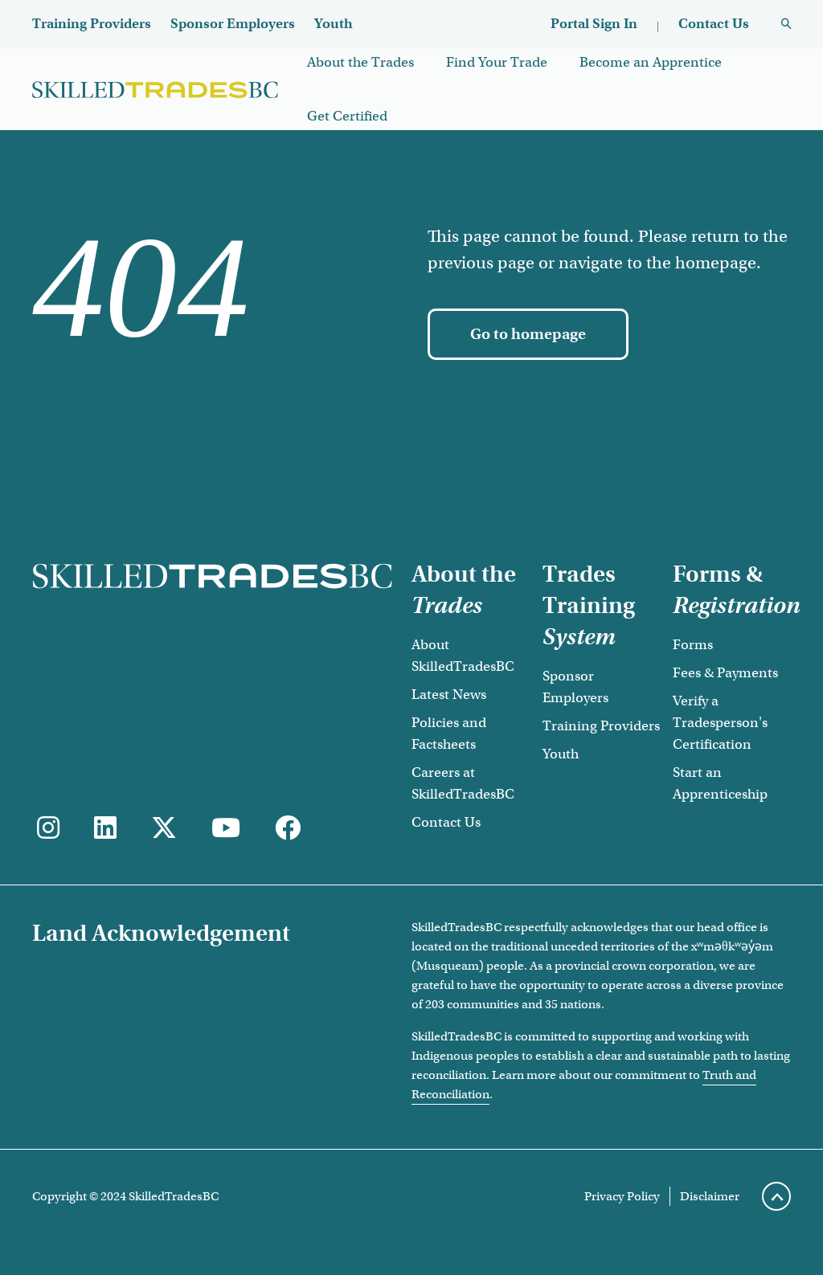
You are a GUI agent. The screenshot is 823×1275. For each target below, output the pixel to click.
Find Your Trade (496, 62)
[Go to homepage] (528, 334)
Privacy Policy (622, 1196)
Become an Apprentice (650, 62)
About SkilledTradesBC (463, 655)
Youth (333, 23)
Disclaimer (709, 1196)
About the (464, 589)
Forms (693, 644)
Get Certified (347, 116)
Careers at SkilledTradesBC (463, 783)
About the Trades (360, 62)
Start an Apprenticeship (720, 783)
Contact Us (713, 23)
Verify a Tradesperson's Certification (720, 723)
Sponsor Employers (232, 23)
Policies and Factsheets (449, 733)
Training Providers (91, 23)
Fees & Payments (725, 672)
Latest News (449, 694)
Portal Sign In (594, 23)
